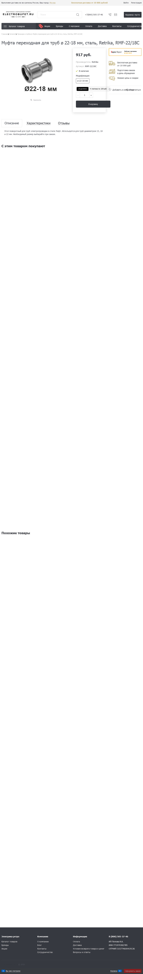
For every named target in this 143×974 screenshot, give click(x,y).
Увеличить (37, 100)
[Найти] (77, 14)
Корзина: (132, 14)
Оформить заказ (132, 971)
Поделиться (135, 89)
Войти (126, 3)
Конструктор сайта (9, 964)
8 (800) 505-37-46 (118, 936)
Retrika (95, 62)
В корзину (93, 104)
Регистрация (136, 3)
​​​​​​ (125, 55)
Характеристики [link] (38, 123)
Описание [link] (12, 123)
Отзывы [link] (64, 123)
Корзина (113, 971)
